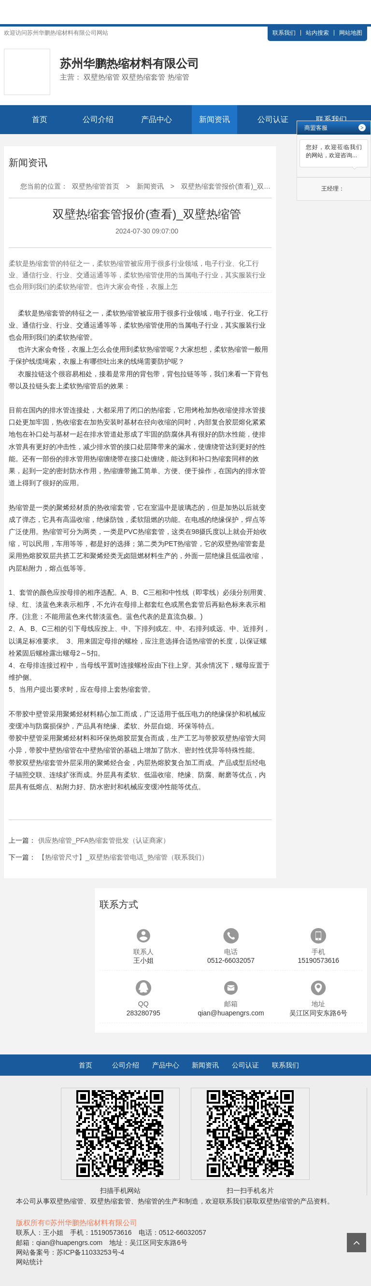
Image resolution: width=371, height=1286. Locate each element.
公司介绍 (98, 119)
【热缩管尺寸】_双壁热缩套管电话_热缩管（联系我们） (123, 857)
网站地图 (350, 33)
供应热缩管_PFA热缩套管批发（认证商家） (104, 840)
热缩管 (129, 313)
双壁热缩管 (235, 543)
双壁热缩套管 (42, 762)
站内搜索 (317, 33)
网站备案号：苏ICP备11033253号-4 (70, 1252)
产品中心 (156, 119)
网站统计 (29, 1262)
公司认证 (272, 119)
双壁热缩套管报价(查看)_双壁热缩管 (236, 186)
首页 (39, 119)
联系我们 (284, 33)
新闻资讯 (214, 119)
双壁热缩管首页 (95, 186)
